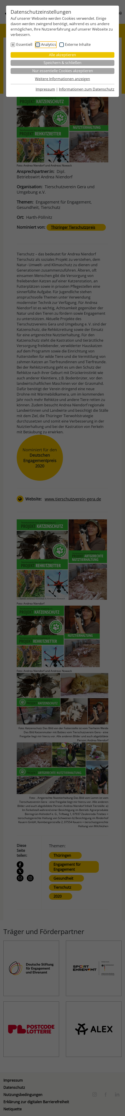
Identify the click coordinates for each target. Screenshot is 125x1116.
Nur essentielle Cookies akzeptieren (62, 70)
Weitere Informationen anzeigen (62, 78)
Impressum (45, 89)
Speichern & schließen (62, 62)
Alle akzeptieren (62, 54)
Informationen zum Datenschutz (86, 89)
